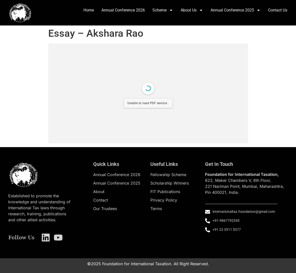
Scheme (162, 10)
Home (88, 10)
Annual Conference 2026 (123, 10)
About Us (192, 10)
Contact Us (277, 10)
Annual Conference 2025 (236, 10)
